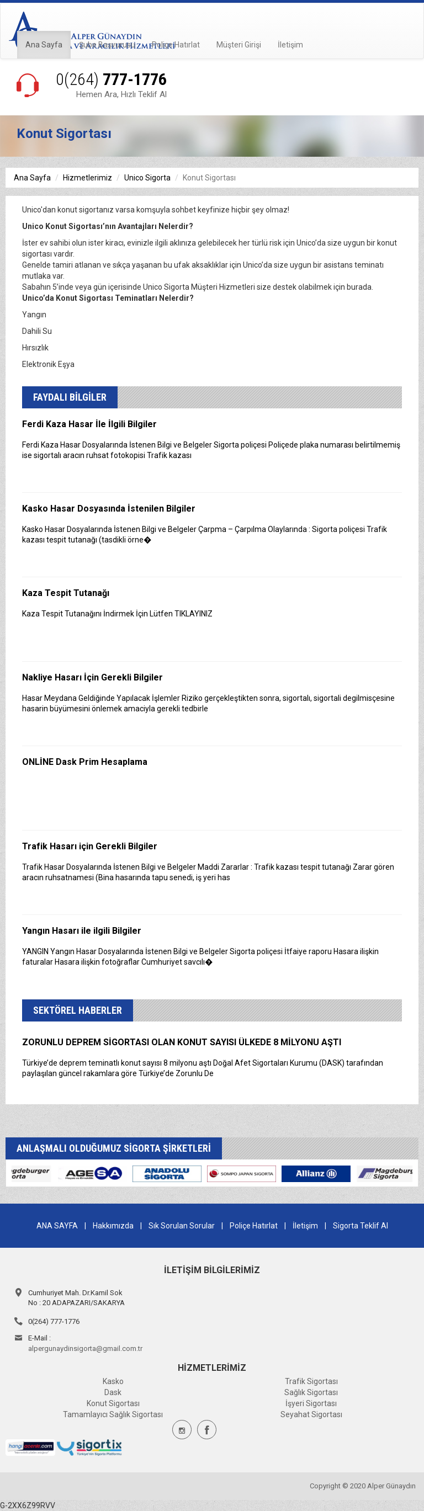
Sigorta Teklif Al (360, 1225)
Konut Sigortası (113, 1403)
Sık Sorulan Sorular (182, 1225)
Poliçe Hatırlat (176, 44)
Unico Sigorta (147, 177)
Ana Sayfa (43, 44)
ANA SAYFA (57, 1225)
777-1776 (111, 79)
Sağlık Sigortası (311, 1392)
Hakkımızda (113, 1225)
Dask (112, 1392)
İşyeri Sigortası (311, 1403)
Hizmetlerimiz (87, 177)
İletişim (290, 44)
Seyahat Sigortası (311, 1414)
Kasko (113, 1381)
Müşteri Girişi (238, 44)
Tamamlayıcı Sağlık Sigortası (113, 1414)
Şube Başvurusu (107, 44)
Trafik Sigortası (311, 1381)
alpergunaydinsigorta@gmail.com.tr (85, 1348)
